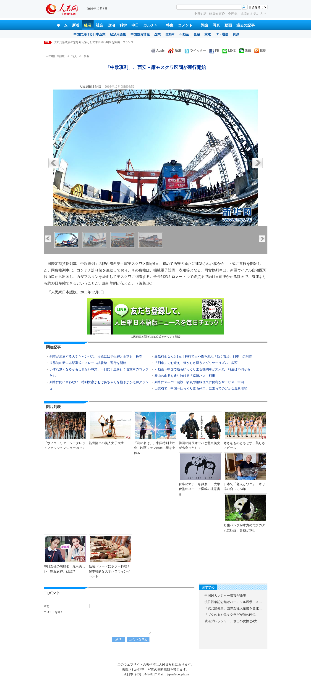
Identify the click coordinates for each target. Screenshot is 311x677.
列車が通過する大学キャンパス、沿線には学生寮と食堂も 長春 (96, 356)
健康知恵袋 (217, 14)
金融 (196, 34)
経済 (87, 25)
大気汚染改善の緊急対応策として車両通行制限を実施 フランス (93, 42)
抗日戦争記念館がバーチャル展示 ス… (233, 602)
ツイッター (195, 50)
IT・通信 (221, 34)
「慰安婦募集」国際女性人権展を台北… (233, 608)
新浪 (174, 50)
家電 (207, 34)
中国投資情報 (140, 34)
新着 (75, 25)
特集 (169, 25)
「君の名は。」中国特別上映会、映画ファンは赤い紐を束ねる (154, 448)
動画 (228, 25)
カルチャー (152, 25)
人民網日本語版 (55, 56)
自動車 (170, 34)
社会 (99, 25)
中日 (135, 25)
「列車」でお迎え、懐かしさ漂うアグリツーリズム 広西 (196, 363)
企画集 (233, 14)
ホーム (62, 25)
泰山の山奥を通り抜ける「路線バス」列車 (184, 375)
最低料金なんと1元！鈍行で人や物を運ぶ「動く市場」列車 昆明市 (203, 356)
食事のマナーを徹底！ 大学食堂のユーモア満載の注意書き (199, 489)
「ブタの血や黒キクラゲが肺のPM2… (231, 614)
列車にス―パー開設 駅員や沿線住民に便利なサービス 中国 (199, 382)
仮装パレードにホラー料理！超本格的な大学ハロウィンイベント (109, 571)
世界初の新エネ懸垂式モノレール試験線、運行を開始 (88, 363)
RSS (260, 50)
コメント (185, 25)
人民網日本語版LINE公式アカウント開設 (155, 318)
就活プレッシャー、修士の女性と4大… (232, 621)
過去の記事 (245, 25)
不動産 (184, 34)
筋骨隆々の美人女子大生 (106, 443)
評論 (204, 25)
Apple (158, 50)
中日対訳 (200, 14)
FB (214, 50)
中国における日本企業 (89, 34)
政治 (111, 25)
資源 (236, 34)
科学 (123, 25)
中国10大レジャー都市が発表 (225, 595)
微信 (245, 50)
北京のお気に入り (253, 14)
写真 (216, 25)
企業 (157, 34)
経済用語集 (118, 34)
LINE (229, 50)
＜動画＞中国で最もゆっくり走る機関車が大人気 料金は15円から (202, 369)
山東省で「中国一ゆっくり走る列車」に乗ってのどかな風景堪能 (200, 388)
